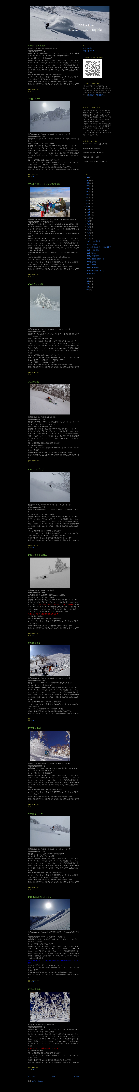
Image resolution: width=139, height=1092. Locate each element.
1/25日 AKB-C (34, 728)
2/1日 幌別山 (33, 382)
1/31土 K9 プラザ (36, 469)
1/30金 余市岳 (34, 643)
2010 (87, 290)
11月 (89, 212)
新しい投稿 (31, 1076)
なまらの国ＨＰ (88, 48)
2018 (87, 197)
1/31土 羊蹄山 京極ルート (39, 555)
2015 (87, 206)
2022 (87, 186)
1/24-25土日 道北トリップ (40, 897)
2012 (87, 284)
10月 (89, 215)
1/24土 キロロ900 (36, 813)
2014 (87, 278)
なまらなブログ (88, 51)
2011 (87, 287)
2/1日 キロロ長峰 (35, 284)
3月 (88, 233)
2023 (87, 183)
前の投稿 (77, 1076)
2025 (87, 177)
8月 (88, 221)
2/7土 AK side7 (35, 99)
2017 (87, 200)
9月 (88, 218)
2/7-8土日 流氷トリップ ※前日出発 (44, 184)
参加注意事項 (100, 95)
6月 (88, 227)
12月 (89, 209)
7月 (88, 224)
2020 (87, 192)
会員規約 (91, 95)
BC (33, 91)
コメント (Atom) (37, 1081)
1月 (88, 238)
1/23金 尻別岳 (34, 989)
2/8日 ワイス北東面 (36, 45)
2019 (87, 195)
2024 (87, 180)
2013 (87, 281)
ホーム (54, 1076)
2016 (87, 203)
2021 (87, 189)
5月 (88, 229)
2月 (88, 235)
